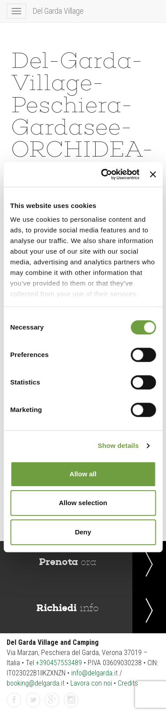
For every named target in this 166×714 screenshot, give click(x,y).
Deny (83, 532)
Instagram (71, 700)
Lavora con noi (91, 683)
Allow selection (83, 502)
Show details (118, 445)
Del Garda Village (58, 11)
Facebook (14, 700)
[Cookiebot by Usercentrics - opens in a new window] (104, 174)
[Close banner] (153, 174)
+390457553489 (59, 663)
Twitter (33, 700)
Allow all (83, 474)
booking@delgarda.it (36, 683)
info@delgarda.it (94, 673)
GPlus (52, 700)
